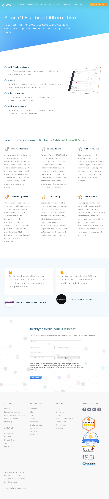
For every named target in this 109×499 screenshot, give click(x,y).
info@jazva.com (11, 482)
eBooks (59, 415)
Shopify (33, 418)
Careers (59, 428)
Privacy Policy (10, 446)
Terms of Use (9, 443)
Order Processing (11, 418)
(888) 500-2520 (18, 479)
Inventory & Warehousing (14, 415)
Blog (58, 409)
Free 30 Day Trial (98, 4)
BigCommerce (36, 425)
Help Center (61, 422)
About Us (78, 4)
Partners (7, 436)
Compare (60, 412)
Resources (68, 4)
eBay (32, 412)
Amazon (33, 409)
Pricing (43, 4)
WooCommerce (37, 428)
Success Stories (55, 4)
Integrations (33, 4)
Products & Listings (12, 412)
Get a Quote (61, 425)
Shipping (8, 422)
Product (23, 4)
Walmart (33, 434)
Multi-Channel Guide (64, 418)
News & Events (10, 440)
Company (8, 433)
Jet (31, 415)
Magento (34, 422)
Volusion (33, 431)
